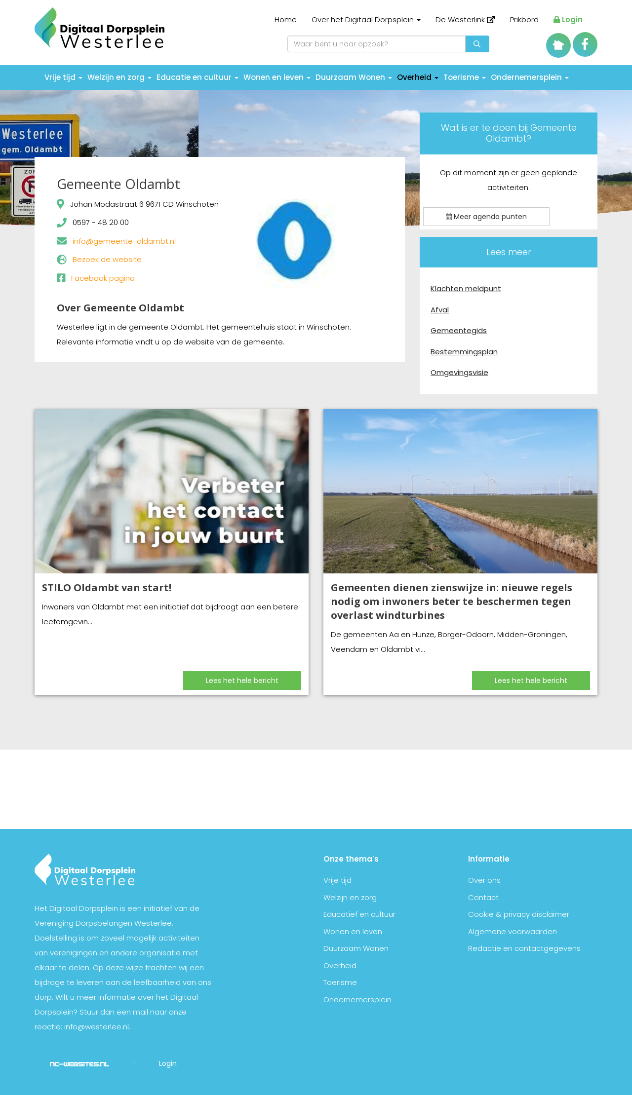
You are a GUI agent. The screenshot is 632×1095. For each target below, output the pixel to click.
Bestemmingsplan (464, 351)
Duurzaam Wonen (354, 77)
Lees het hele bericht (242, 680)
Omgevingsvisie (459, 372)
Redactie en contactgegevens (524, 948)
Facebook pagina (103, 278)
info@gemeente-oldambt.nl (124, 241)
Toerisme (464, 77)
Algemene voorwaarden (512, 931)
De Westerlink (465, 19)
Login (568, 19)
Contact (483, 897)
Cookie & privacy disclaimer (518, 914)
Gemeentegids (459, 330)
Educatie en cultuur (197, 77)
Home (286, 19)
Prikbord (524, 19)
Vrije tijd (63, 77)
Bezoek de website (107, 259)
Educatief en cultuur (359, 914)
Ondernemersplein (530, 77)
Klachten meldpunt (466, 288)
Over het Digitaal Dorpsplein (366, 19)
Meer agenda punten (486, 217)
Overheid (417, 77)
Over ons (484, 880)
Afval (440, 309)
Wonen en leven (277, 77)
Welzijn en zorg (119, 77)
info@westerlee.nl (96, 1026)
